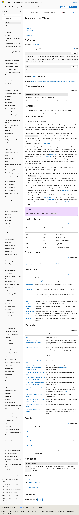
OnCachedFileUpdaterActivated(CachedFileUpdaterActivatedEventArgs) (33, 367)
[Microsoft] (3, 2)
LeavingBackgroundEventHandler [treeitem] (13, 277)
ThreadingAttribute (69, 81)
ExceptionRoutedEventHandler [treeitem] (12, 211)
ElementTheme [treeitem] (8, 196)
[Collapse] (21, 11)
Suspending (52, 154)
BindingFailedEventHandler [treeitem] (12, 66)
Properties (28, 32)
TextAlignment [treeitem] (8, 365)
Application (57, 264)
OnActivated (65, 190)
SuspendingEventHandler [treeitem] (11, 353)
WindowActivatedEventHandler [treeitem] (13, 450)
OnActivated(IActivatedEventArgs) (34, 354)
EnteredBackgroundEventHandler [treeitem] (13, 201)
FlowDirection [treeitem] (8, 214)
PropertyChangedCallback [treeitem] (11, 294)
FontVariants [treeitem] (8, 242)
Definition (28, 26)
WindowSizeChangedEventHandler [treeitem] (13, 460)
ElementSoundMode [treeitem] (10, 184)
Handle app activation (34, 482)
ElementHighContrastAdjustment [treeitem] (13, 177)
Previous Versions (14, 511)
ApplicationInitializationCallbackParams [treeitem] (13, 48)
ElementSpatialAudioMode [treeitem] (12, 193)
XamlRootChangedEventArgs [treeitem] (12, 473)
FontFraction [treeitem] (8, 233)
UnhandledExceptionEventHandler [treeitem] (13, 410)
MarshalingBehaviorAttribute (55, 81)
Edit (76, 48)
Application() (29, 264)
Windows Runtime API (35, 12)
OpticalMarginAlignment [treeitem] (11, 287)
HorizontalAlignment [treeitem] (10, 267)
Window (65, 391)
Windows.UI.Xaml (48, 12)
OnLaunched (46, 143)
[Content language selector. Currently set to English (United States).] (9, 507)
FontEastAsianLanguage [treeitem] (11, 226)
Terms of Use (61, 511)
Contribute (30, 511)
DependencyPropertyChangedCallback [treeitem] (13, 116)
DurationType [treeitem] (8, 161)
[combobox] (11, 15)
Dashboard (73, 7)
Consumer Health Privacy (48, 511)
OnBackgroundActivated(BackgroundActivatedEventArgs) (35, 360)
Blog (22, 511)
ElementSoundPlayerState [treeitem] (11, 190)
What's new (64, 7)
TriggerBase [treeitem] (8, 393)
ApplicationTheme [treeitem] (9, 57)
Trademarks (70, 511)
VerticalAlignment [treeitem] (9, 420)
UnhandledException (70, 202)
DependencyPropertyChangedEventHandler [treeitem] (13, 126)
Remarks (28, 28)
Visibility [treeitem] (7, 423)
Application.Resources (49, 197)
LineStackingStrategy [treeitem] (10, 281)
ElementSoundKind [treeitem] (10, 181)
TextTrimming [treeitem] (8, 374)
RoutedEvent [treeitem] (8, 309)
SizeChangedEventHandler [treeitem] (11, 334)
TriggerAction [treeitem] (8, 387)
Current (28, 281)
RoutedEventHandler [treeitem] (10, 315)
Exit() (27, 337)
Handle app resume (33, 487)
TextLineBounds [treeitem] (9, 368)
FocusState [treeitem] (8, 217)
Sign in (75, 2)
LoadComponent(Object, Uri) (33, 347)
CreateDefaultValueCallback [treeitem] (12, 90)
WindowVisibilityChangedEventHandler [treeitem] (13, 465)
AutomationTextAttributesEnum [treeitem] (13, 60)
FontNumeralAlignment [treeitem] (11, 236)
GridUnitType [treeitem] (8, 264)
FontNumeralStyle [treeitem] (9, 239)
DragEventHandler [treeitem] (9, 136)
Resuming (39, 159)
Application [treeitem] (9, 23)
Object (34, 77)
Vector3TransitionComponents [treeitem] (13, 417)
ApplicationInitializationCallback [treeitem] (13, 43)
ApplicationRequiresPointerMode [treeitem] (13, 53)
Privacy (36, 511)
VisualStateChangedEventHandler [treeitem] (13, 433)
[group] (51, 59)
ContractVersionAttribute (38, 81)
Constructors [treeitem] (9, 26)
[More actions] (76, 12)
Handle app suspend (34, 485)
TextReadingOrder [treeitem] (9, 371)
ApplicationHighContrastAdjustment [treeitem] (13, 39)
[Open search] (71, 2)
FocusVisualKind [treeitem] (9, 220)
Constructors (29, 30)
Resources (51, 199)
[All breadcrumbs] (26, 12)
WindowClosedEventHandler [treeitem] (12, 453)
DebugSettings (29, 284)
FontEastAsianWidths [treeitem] (10, 230)
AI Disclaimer (4, 511)
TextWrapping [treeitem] (8, 377)
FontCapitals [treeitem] (8, 223)
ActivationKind (63, 367)
